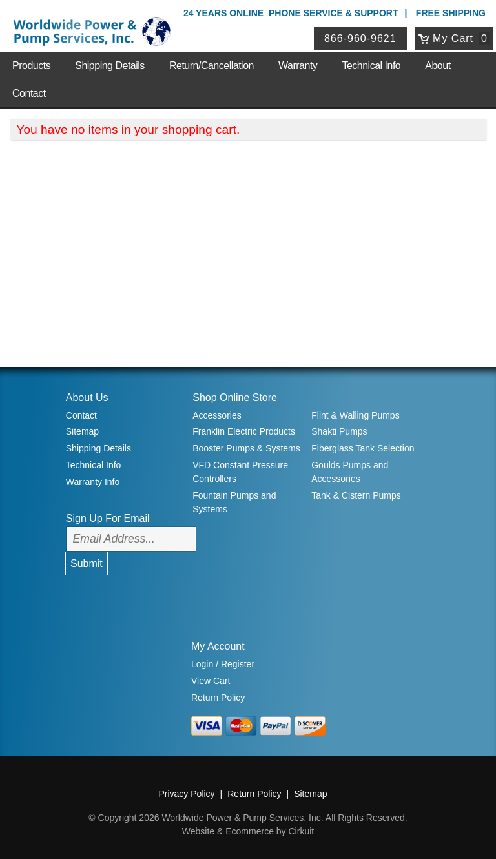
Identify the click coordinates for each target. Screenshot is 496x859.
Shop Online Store (234, 397)
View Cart (210, 681)
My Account (218, 646)
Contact (29, 93)
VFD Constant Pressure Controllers (240, 472)
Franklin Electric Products (243, 431)
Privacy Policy (186, 794)
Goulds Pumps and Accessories (349, 472)
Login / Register (222, 664)
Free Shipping (451, 13)
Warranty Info (93, 482)
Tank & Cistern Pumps (356, 495)
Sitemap (82, 431)
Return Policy (218, 697)
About (437, 65)
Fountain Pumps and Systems (234, 502)
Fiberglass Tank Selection (362, 448)
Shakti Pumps (339, 431)
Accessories (216, 415)
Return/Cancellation (211, 65)
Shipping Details (110, 65)
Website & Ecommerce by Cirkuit (248, 831)
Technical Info (371, 65)
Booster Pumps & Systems (246, 448)
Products (31, 65)
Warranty (297, 65)
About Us (87, 397)
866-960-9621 (361, 38)
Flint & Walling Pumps (355, 415)
